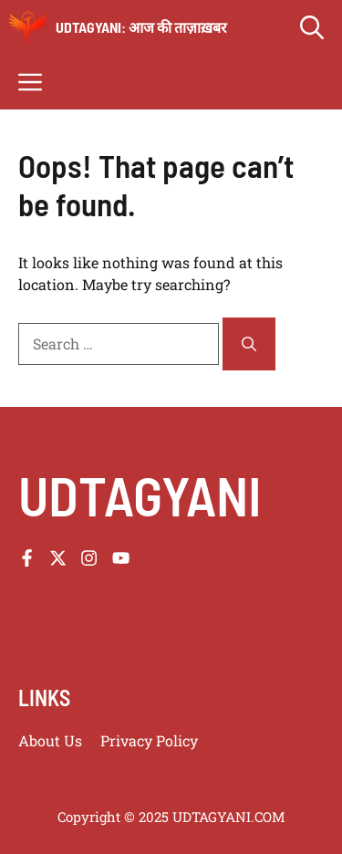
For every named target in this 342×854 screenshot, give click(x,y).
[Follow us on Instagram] (89, 558)
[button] (312, 27)
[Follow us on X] (58, 558)
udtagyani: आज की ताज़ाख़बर (141, 27)
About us (50, 740)
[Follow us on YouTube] (121, 558)
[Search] (249, 344)
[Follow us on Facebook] (27, 558)
